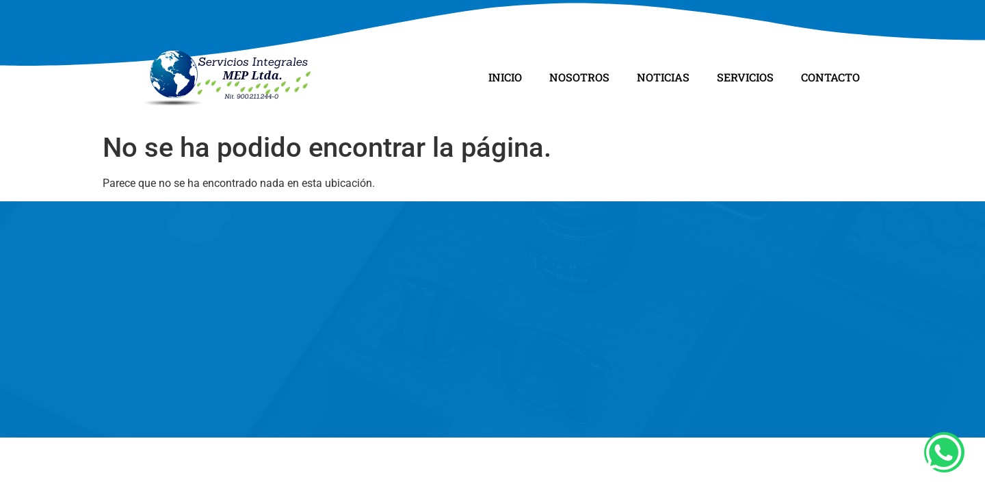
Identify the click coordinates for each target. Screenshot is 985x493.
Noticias (663, 77)
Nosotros (579, 77)
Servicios (745, 77)
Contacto (830, 77)
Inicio (505, 77)
